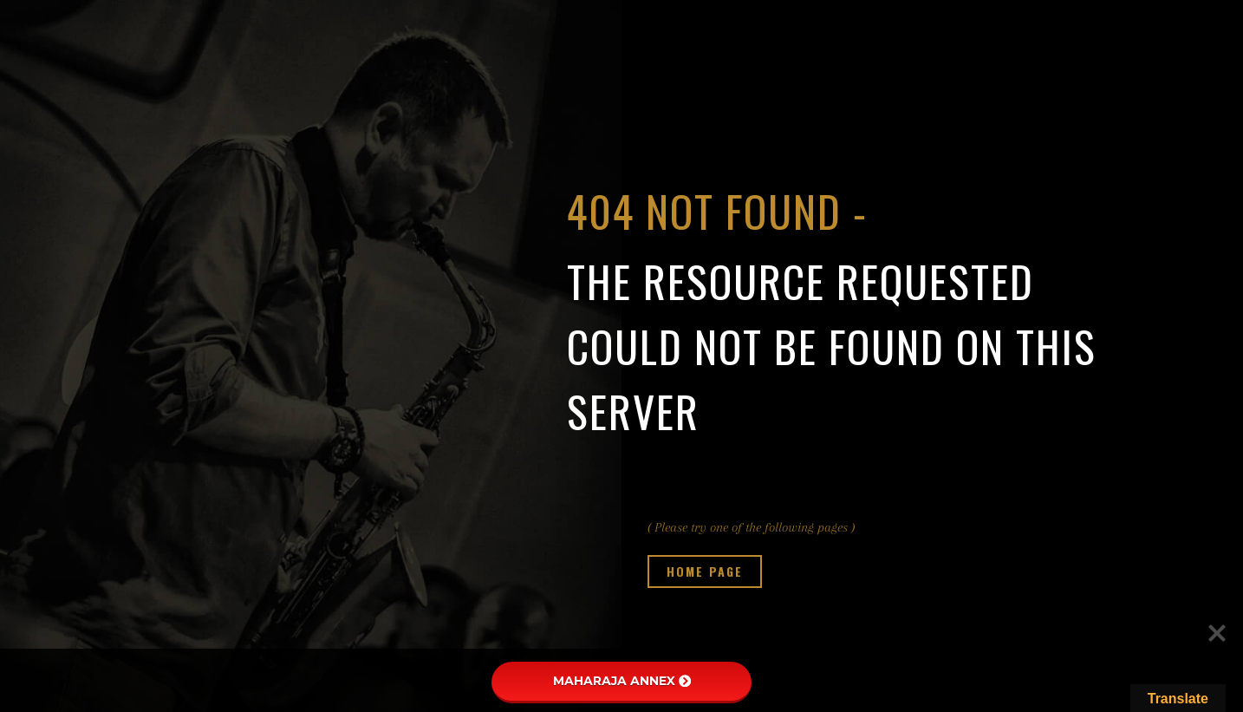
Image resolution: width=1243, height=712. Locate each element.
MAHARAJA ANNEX (622, 681)
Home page (705, 571)
